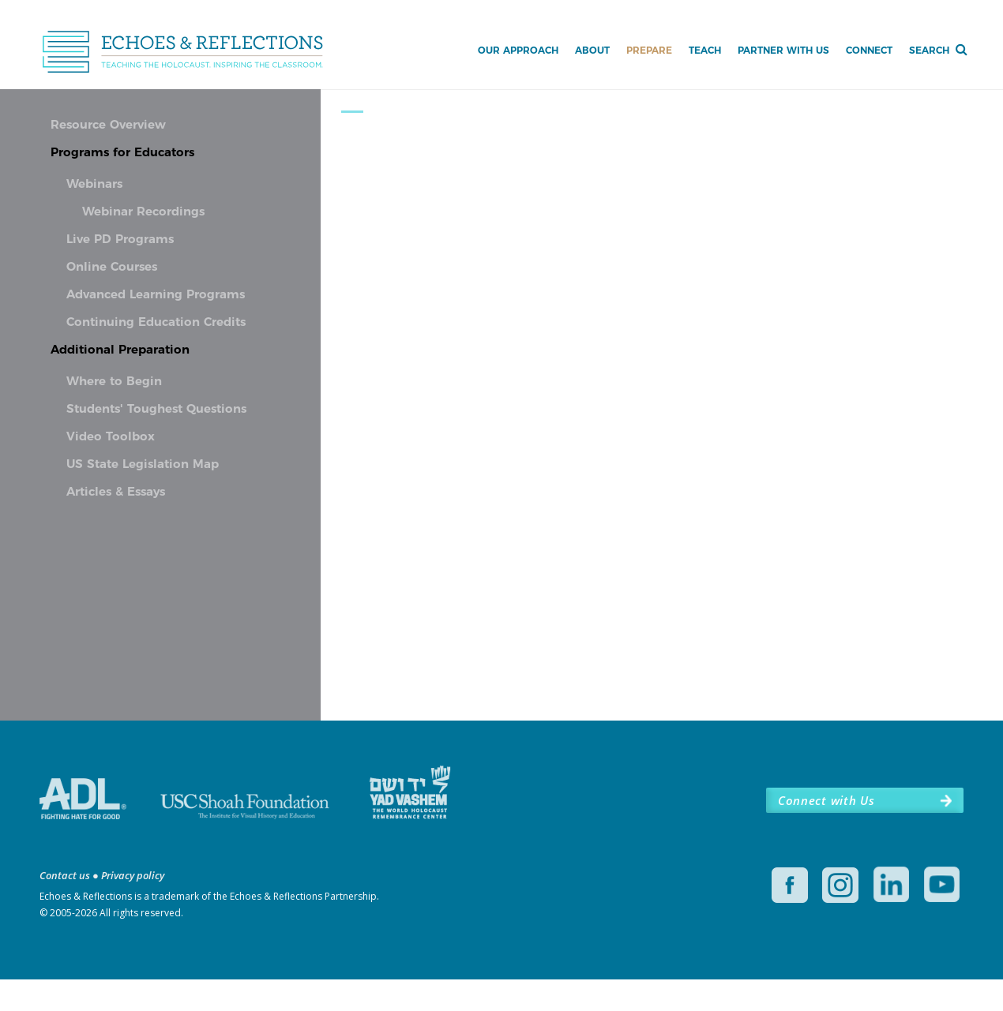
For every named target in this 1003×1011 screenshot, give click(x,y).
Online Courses (111, 267)
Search (929, 50)
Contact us (64, 907)
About (592, 50)
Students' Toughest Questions (156, 409)
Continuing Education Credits (156, 322)
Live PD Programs (120, 240)
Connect (869, 50)
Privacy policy (132, 907)
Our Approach (518, 50)
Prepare (649, 50)
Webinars (94, 184)
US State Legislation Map (142, 465)
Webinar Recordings (143, 212)
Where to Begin (114, 382)
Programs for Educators (122, 153)
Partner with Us (783, 50)
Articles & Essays (115, 492)
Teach (705, 50)
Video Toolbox (110, 437)
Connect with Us (826, 832)
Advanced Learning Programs (155, 295)
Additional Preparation (120, 350)
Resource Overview (108, 125)
